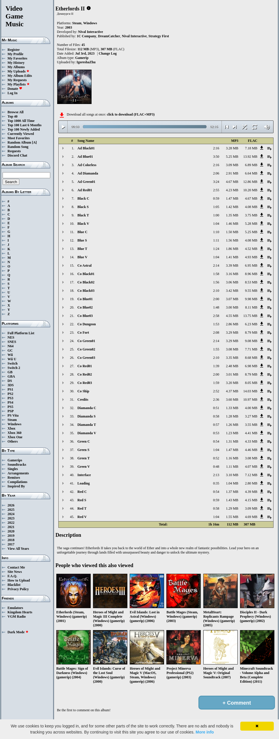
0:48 (216, 467)
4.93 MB (251, 257)
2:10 (216, 291)
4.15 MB (251, 500)
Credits (82, 400)
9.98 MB (251, 299)
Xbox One (15, 437)
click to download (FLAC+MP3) (131, 114)
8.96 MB (251, 274)
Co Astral (84, 265)
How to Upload (19, 580)
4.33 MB (251, 441)
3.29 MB (232, 332)
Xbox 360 (14, 433)
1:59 (216, 383)
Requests (14, 151)
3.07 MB (232, 299)
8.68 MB (251, 358)
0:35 (216, 483)
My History (16, 63)
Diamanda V (86, 433)
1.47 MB (232, 198)
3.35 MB (232, 358)
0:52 (216, 458)
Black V (83, 224)
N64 (11, 346)
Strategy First (158, 36)
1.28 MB (232, 416)
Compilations (17, 482)
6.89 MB (251, 165)
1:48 (216, 307)
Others (13, 441)
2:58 (216, 316)
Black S (83, 207)
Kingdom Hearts (20, 612)
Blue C (82, 232)
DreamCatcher (109, 36)
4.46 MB (251, 450)
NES (11, 337)
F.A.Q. (12, 576)
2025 (11, 510)
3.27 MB (251, 416)
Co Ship (83, 391)
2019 (11, 536)
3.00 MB (232, 307)
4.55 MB (232, 316)
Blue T (82, 249)
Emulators (15, 608)
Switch (13, 363)
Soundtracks (17, 465)
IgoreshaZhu (86, 62)
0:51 (216, 408)
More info (205, 732)
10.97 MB (250, 400)
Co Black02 (85, 282)
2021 (11, 527)
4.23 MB (232, 190)
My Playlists (19, 84)
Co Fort (83, 332)
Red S (81, 500)
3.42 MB (232, 291)
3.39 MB (232, 265)
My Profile (15, 54)
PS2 (10, 394)
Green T (83, 458)
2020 (11, 531)
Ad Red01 (84, 190)
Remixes (14, 478)
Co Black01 (85, 274)
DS (10, 381)
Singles (13, 469)
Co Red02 (84, 374)
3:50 (216, 157)
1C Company (86, 36)
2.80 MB (251, 483)
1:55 (216, 349)
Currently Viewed (21, 134)
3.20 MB (232, 383)
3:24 (216, 182)
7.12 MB (251, 475)
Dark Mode (18, 632)
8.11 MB (251, 307)
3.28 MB (232, 148)
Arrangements (18, 473)
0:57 (216, 425)
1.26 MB (232, 425)
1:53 (216, 324)
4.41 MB (251, 433)
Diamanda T (86, 425)
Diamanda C (86, 408)
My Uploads (18, 71)
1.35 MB (232, 215)
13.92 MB (250, 157)
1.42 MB (232, 207)
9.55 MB (251, 291)
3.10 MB (232, 475)
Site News (15, 572)
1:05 (216, 207)
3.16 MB (232, 274)
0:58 (216, 416)
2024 (11, 514)
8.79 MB (251, 332)
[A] (34, 142)
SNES (12, 342)
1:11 (216, 240)
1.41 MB (232, 257)
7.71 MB (251, 349)
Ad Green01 (86, 182)
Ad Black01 (86, 148)
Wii (10, 355)
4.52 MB (251, 249)
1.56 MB (232, 240)
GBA (11, 376)
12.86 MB (250, 182)
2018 (11, 540)
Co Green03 (86, 358)
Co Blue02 (85, 307)
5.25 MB (232, 157)
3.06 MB (232, 282)
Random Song (18, 147)
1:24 (216, 249)
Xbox (11, 428)
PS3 (10, 398)
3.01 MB (232, 374)
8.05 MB (251, 383)
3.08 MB (232, 349)
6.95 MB (251, 265)
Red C (82, 492)
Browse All (15, 112)
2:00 (216, 299)
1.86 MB (232, 249)
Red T (81, 508)
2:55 (216, 190)
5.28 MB (251, 224)
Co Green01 (86, 341)
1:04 (216, 224)
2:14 (216, 265)
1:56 (216, 282)
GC (10, 350)
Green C (83, 441)
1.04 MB (232, 483)
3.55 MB (251, 425)
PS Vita (13, 415)
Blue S (82, 240)
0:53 (216, 433)
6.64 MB (251, 173)
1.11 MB (232, 467)
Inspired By (16, 486)
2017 (11, 544)
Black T (83, 215)
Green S (83, 450)
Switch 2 (14, 368)
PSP (11, 411)
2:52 (216, 391)
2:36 (216, 400)
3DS (11, 385)
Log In (12, 93)
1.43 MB (232, 500)
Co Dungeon (86, 324)
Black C (83, 198)
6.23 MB (251, 324)
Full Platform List (21, 333)
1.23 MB (232, 433)
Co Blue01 (85, 299)
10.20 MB (250, 190)
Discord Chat (17, 155)
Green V (83, 467)
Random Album (19, 142)
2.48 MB (232, 366)
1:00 (216, 215)
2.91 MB (232, 173)
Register (14, 50)
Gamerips (15, 460)
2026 (11, 505)
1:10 (216, 232)
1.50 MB (232, 232)
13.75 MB (250, 316)
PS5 (10, 407)
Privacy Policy (18, 589)
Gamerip (81, 58)
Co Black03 (85, 291)
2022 (11, 523)
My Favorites (17, 58)
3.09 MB (232, 165)
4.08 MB (251, 207)
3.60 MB (232, 400)
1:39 (216, 366)
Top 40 (13, 116)
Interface (84, 475)
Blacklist (14, 585)
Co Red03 (84, 383)
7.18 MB (251, 148)
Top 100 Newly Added (24, 129)
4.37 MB (232, 391)
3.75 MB (251, 215)
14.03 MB (250, 391)
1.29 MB (232, 508)
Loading (83, 483)
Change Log (108, 53)
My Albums (16, 67)
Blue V (82, 257)
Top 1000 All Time (21, 121)
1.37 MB (232, 492)
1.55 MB (232, 517)
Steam (12, 420)
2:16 (216, 148)
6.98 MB (251, 366)
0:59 (216, 198)
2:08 (216, 332)
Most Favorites (19, 138)
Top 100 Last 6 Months (25, 125)
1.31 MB (232, 441)
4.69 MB (251, 517)
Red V (82, 517)
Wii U (12, 359)
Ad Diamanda (87, 173)
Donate (15, 89)
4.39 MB (251, 492)
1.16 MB (232, 458)
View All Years (18, 549)
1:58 (216, 274)
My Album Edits (20, 76)
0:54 (216, 441)
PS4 (10, 402)
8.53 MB (251, 282)
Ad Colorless (86, 165)
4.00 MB (251, 408)
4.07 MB (251, 467)
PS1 (10, 389)
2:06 (216, 173)
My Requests (17, 80)
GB (10, 372)
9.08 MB (251, 341)
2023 (11, 518)
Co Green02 (86, 349)
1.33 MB (232, 408)
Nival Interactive (90, 32)
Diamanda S (86, 416)
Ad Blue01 (85, 157)
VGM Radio (17, 616)
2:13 (216, 475)
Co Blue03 (85, 316)
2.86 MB (232, 324)
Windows (14, 424)
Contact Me (16, 567)
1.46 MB (232, 224)
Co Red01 (84, 366)
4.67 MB (232, 182)
